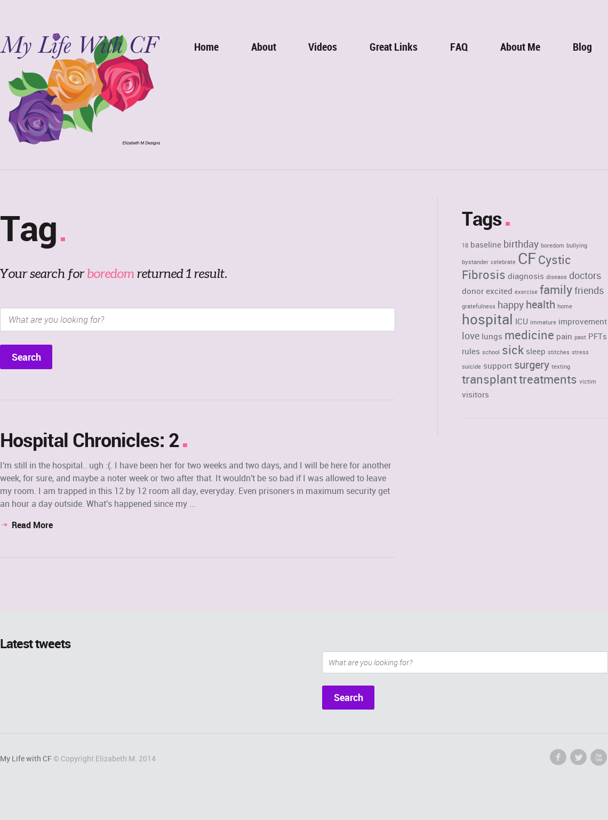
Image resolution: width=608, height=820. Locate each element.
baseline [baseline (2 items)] (485, 244)
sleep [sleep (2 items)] (536, 351)
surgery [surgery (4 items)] (531, 364)
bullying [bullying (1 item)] (576, 245)
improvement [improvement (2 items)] (582, 321)
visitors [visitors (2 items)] (475, 394)
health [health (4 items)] (540, 304)
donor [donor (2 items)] (473, 290)
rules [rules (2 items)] (471, 351)
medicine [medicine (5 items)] (529, 335)
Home (206, 46)
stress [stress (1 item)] (580, 352)
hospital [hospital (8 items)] (487, 319)
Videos (322, 46)
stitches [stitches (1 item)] (559, 352)
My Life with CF (26, 758)
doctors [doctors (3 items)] (585, 275)
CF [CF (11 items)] (527, 258)
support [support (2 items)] (497, 365)
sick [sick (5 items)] (513, 349)
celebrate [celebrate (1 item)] (503, 262)
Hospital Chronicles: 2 (89, 439)
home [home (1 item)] (564, 306)
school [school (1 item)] (491, 352)
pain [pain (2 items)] (564, 336)
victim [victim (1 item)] (587, 381)
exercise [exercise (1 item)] (526, 292)
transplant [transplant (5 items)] (489, 379)
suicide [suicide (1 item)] (471, 366)
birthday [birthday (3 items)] (521, 243)
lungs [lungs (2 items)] (492, 336)
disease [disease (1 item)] (556, 277)
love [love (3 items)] (470, 335)
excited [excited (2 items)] (499, 290)
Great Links (394, 46)
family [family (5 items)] (556, 289)
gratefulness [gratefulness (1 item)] (478, 306)
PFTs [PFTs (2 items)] (597, 336)
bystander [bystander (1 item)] (475, 262)
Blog (582, 46)
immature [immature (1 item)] (543, 322)
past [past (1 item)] (580, 337)
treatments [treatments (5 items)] (548, 379)
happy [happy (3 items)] (511, 304)
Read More (32, 525)
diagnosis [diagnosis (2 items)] (526, 275)
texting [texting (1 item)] (560, 366)
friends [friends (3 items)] (589, 290)
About (263, 46)
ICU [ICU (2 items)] (521, 321)
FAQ (459, 46)
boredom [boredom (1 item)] (552, 245)
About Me (520, 46)
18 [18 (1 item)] (465, 245)
